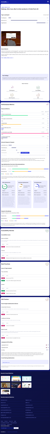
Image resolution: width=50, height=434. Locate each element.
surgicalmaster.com (4, 405)
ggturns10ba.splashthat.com (6, 412)
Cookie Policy (9, 424)
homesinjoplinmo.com (30, 415)
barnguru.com (3, 415)
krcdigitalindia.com (29, 412)
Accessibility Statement (5, 422)
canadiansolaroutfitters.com (31, 417)
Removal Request (14, 422)
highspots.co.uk (28, 400)
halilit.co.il (27, 402)
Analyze (16, 428)
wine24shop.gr (28, 410)
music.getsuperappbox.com (6, 417)
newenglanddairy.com (30, 407)
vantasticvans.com (29, 405)
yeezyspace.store (4, 400)
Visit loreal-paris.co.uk (7, 57)
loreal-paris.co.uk (5, 7)
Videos (2, 421)
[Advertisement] (25, 27)
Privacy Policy (3, 424)
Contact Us (11, 421)
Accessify (5, 2)
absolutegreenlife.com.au (5, 407)
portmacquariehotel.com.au (6, 410)
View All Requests (25, 152)
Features (6, 421)
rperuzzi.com (3, 402)
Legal (15, 421)
